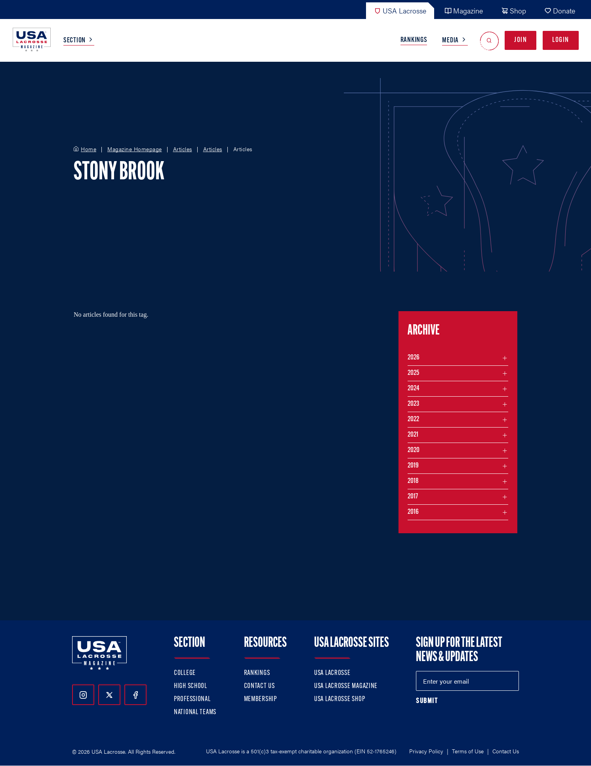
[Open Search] (489, 40)
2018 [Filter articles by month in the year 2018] (413, 481)
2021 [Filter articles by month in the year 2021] (413, 435)
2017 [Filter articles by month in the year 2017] (413, 496)
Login (560, 40)
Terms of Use (468, 751)
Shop (513, 10)
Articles (182, 149)
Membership (260, 699)
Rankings (413, 40)
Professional (192, 699)
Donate (559, 10)
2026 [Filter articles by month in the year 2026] (413, 357)
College (185, 673)
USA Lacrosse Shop (339, 699)
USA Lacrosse (400, 10)
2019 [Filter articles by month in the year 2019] (413, 465)
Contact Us (259, 686)
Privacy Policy (426, 751)
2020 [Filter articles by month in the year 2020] (413, 450)
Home (88, 149)
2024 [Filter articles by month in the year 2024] (413, 388)
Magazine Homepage (134, 149)
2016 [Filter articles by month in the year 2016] (413, 512)
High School (190, 686)
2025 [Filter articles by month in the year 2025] (413, 373)
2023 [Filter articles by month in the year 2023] (413, 404)
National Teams (195, 712)
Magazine (463, 10)
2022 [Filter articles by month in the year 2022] (413, 419)
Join (520, 40)
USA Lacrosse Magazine (345, 686)
